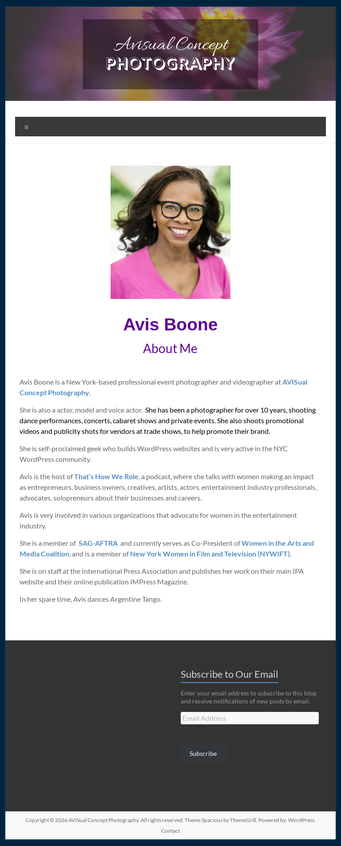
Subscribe (203, 753)
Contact (170, 830)
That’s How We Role (106, 476)
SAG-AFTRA (98, 543)
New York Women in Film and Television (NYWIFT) (210, 553)
